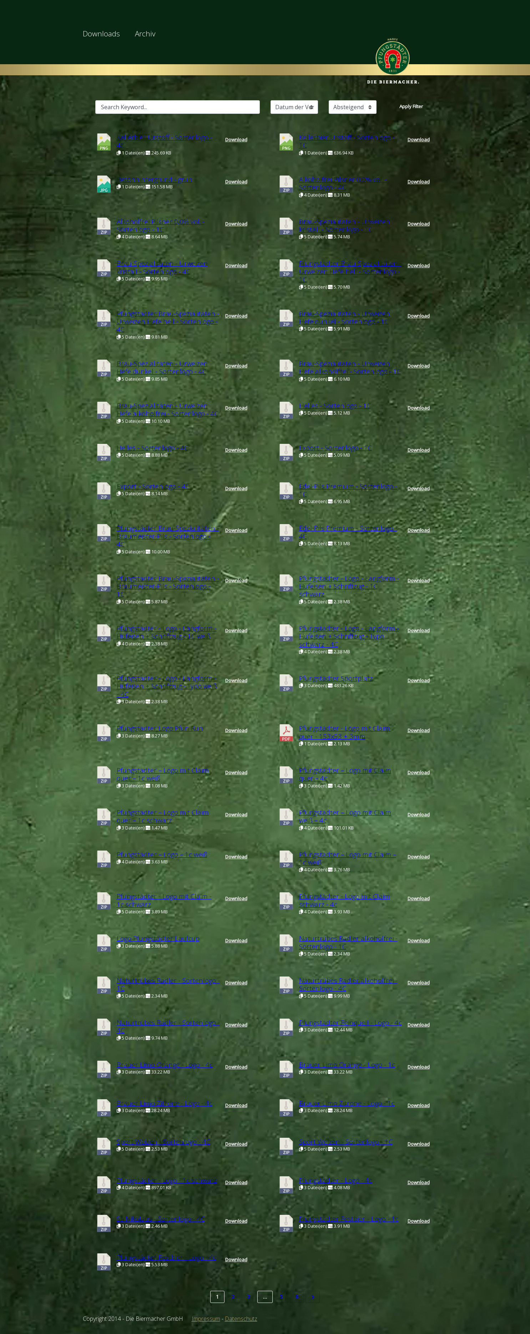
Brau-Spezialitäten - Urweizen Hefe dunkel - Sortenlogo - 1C (344, 317)
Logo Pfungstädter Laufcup (158, 938)
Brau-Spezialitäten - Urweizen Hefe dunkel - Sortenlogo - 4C (162, 367)
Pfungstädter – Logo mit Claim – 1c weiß (347, 858)
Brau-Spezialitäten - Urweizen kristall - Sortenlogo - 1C (344, 225)
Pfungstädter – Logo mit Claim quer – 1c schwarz (163, 816)
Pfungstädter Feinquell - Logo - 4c (350, 1022)
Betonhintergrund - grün (154, 179)
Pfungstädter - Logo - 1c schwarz (167, 1180)
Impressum (206, 1319)
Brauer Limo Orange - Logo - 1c (347, 1064)
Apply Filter (411, 106)
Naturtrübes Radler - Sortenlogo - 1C (168, 984)
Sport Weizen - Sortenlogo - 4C (163, 1141)
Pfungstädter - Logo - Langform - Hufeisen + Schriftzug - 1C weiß (167, 632)
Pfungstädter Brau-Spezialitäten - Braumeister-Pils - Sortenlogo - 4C (168, 535)
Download (236, 139)
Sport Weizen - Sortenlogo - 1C (346, 1141)
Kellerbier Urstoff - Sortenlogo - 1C (347, 141)
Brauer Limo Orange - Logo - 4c (165, 1064)
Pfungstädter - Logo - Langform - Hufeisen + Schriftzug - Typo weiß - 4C (167, 686)
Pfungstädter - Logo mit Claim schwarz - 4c (344, 900)
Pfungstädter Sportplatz (336, 678)
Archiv (145, 34)
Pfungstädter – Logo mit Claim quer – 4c (345, 774)
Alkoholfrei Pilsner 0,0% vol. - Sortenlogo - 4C (343, 183)
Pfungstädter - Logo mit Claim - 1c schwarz (164, 900)
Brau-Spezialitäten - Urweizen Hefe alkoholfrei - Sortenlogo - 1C (350, 367)
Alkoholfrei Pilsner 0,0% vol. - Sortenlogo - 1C (161, 225)
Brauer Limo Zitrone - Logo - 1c (347, 1103)
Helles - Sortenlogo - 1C (335, 405)
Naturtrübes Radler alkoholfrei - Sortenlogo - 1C (348, 942)
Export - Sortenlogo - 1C (335, 447)
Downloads (101, 34)
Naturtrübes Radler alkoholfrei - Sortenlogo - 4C (348, 984)
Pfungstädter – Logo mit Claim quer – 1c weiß (163, 774)
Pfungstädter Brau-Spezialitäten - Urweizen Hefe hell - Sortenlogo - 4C (168, 321)
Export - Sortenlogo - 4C (153, 486)
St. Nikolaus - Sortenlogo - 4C (161, 1218)
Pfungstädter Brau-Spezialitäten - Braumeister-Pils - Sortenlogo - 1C (168, 586)
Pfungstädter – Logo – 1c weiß (162, 854)
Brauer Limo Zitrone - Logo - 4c (164, 1103)
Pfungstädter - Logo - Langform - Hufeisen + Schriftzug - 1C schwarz (349, 586)
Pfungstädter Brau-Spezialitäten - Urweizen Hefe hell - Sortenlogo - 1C (350, 271)
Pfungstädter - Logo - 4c (335, 1180)
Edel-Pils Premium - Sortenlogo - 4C (348, 531)
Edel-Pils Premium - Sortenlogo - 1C (348, 490)
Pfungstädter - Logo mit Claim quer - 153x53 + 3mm (344, 732)
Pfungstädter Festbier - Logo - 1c (349, 1218)
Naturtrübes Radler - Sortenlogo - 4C (168, 1026)
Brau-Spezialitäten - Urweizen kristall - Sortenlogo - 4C (162, 267)
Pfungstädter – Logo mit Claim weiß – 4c (345, 816)
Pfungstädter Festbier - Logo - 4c (166, 1257)
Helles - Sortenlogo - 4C (152, 447)
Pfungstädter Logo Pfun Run (160, 728)
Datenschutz (241, 1319)
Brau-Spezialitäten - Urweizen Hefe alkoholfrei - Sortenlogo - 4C (167, 409)
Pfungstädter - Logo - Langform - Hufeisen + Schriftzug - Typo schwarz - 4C (349, 636)
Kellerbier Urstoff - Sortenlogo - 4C (164, 141)
